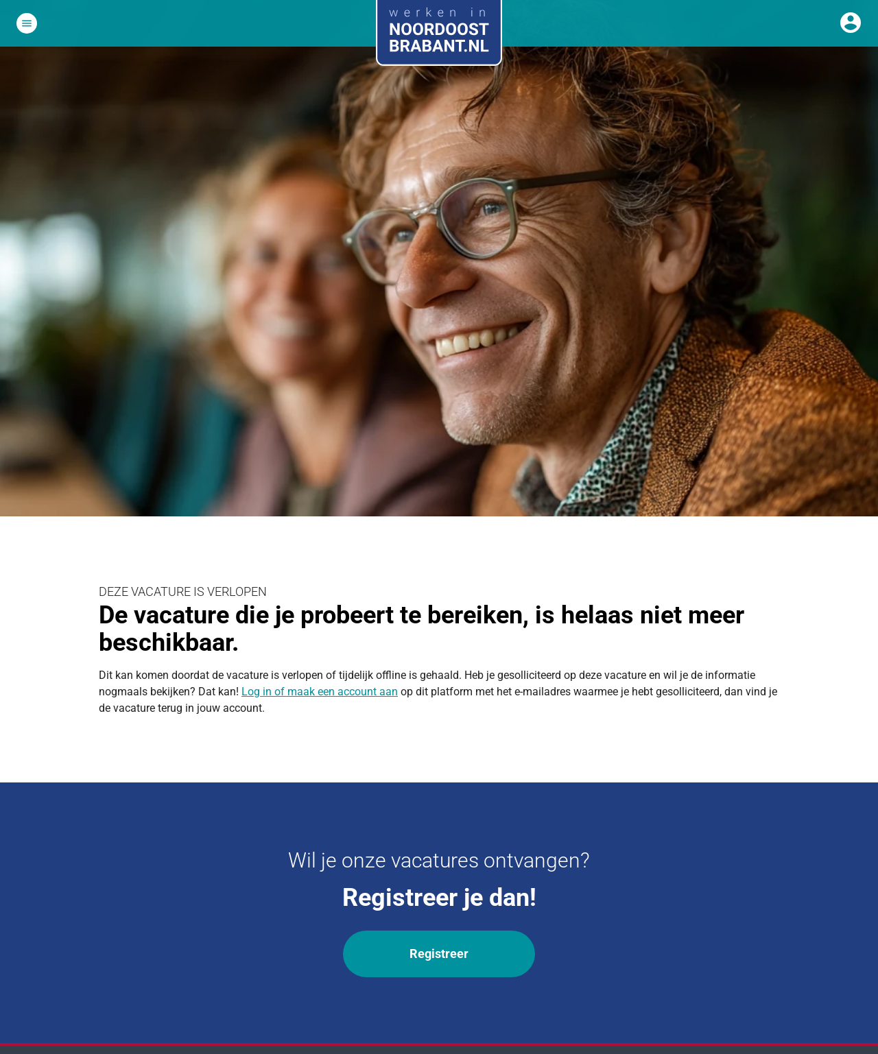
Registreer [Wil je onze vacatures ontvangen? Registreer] (439, 953)
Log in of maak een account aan (319, 691)
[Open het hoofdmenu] (27, 23)
